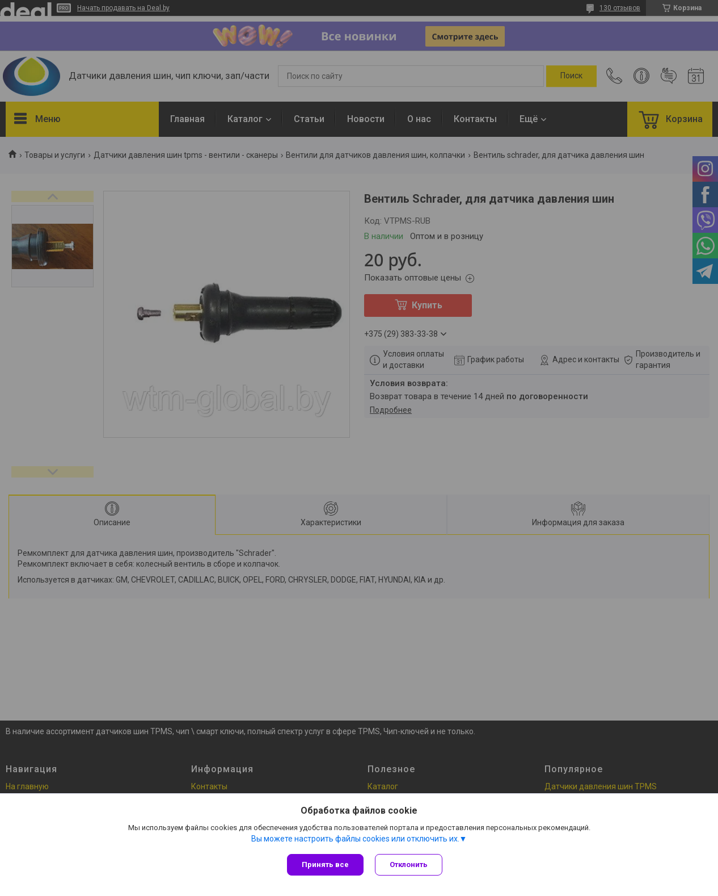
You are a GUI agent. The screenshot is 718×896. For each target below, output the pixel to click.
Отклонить (409, 864)
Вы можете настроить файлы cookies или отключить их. (355, 838)
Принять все (325, 864)
